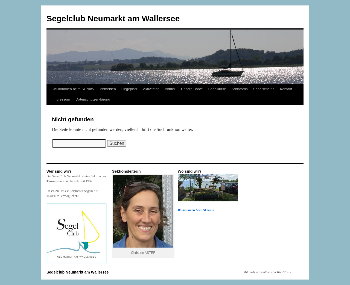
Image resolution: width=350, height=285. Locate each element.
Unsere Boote (192, 89)
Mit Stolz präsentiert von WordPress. (267, 272)
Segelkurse (217, 89)
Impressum (61, 99)
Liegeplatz (129, 89)
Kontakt (286, 89)
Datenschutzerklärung (92, 99)
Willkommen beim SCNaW (73, 89)
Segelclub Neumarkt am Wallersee (113, 18)
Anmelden (108, 89)
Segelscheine (264, 89)
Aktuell (170, 89)
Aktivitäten (151, 89)
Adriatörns (240, 89)
